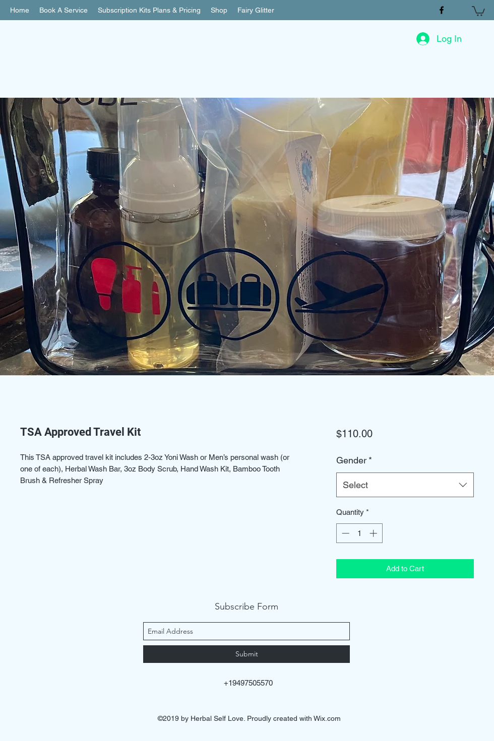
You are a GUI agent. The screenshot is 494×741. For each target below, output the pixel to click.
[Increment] (374, 533)
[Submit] (246, 654)
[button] (478, 10)
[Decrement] (344, 533)
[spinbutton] (359, 533)
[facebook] (442, 10)
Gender (354, 460)
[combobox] (405, 485)
